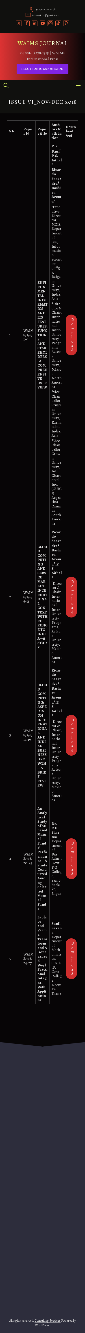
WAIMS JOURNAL (42, 43)
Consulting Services (48, 1320)
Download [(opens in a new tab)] (72, 335)
